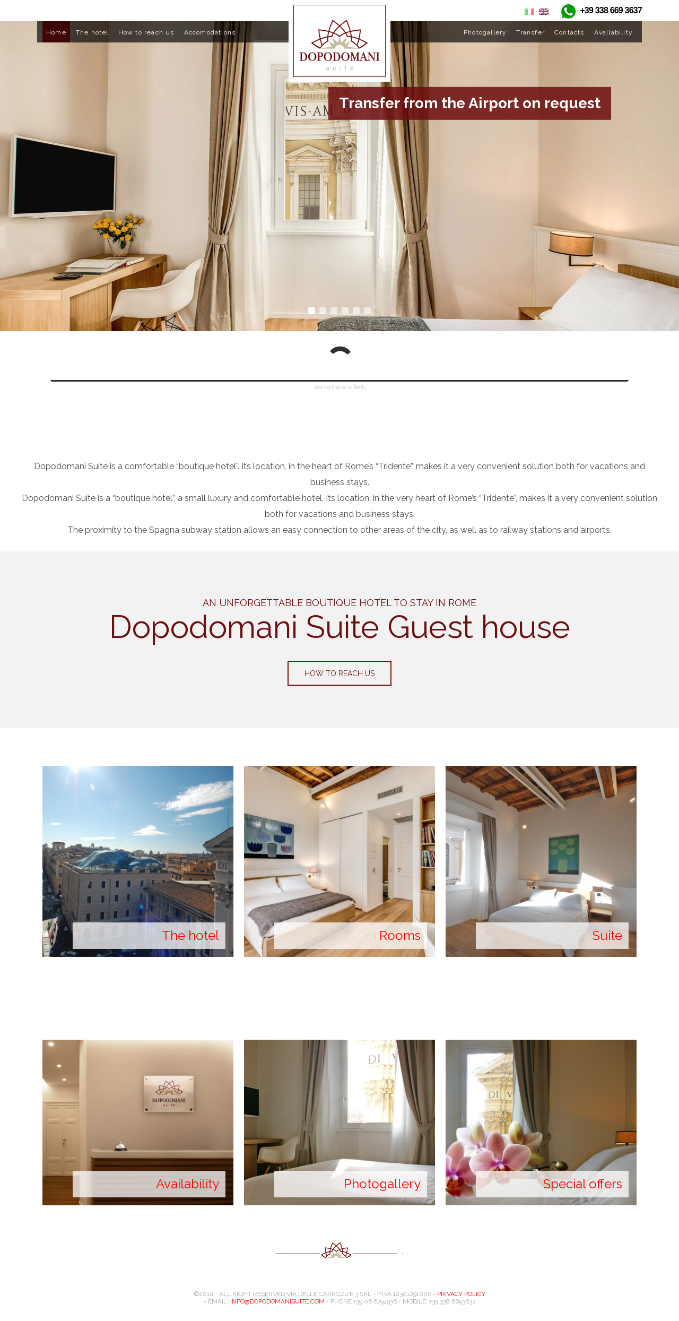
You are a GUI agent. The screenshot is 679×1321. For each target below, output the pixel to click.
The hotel (92, 32)
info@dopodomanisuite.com (277, 1301)
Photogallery (485, 32)
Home (56, 32)
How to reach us (146, 32)
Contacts (569, 32)
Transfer (530, 32)
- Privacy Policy (459, 1294)
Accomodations (210, 32)
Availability (613, 32)
